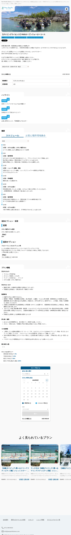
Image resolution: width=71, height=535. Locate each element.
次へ (35, 413)
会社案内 (5, 519)
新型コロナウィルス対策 (18, 519)
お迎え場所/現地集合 (35, 135)
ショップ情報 (40, 519)
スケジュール (12, 135)
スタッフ (30, 519)
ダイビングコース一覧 (53, 519)
